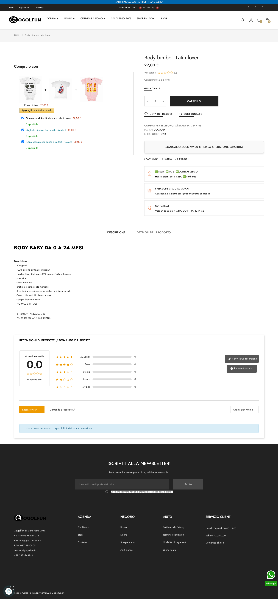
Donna (123, 535)
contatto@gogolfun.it (24, 551)
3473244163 (149, 7)
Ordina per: (239, 410)
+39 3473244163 (23, 556)
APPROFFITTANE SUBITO (150, 2)
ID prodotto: (151, 134)
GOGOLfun (159, 130)
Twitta (168, 159)
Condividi (152, 159)
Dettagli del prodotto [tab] (154, 233)
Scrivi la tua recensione (242, 359)
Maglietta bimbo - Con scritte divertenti (46, 130)
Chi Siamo (83, 527)
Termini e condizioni (174, 535)
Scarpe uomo (127, 543)
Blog (80, 535)
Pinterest (183, 159)
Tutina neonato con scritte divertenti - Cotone (49, 142)
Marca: (148, 130)
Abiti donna (126, 550)
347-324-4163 (194, 126)
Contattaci (38, 7)
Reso (11, 7)
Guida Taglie (152, 89)
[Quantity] (155, 102)
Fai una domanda (241, 369)
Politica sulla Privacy (173, 527)
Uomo (123, 527)
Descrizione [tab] (116, 233)
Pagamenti (24, 7)
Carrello (194, 101)
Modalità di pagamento (175, 543)
